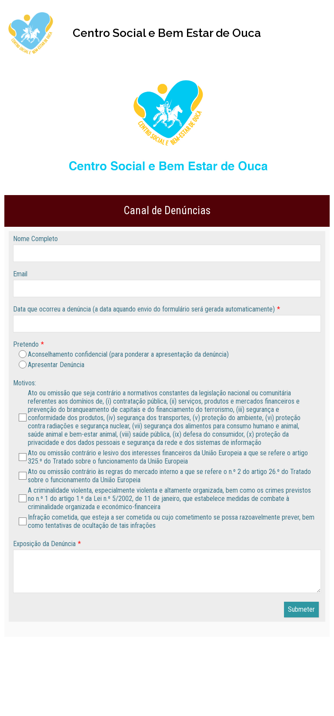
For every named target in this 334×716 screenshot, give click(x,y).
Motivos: (24, 383)
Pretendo (26, 344)
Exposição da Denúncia (44, 544)
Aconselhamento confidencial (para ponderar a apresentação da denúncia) (124, 354)
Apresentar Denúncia (51, 365)
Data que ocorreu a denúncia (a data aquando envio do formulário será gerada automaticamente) (144, 309)
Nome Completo (35, 239)
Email (20, 274)
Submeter (301, 609)
